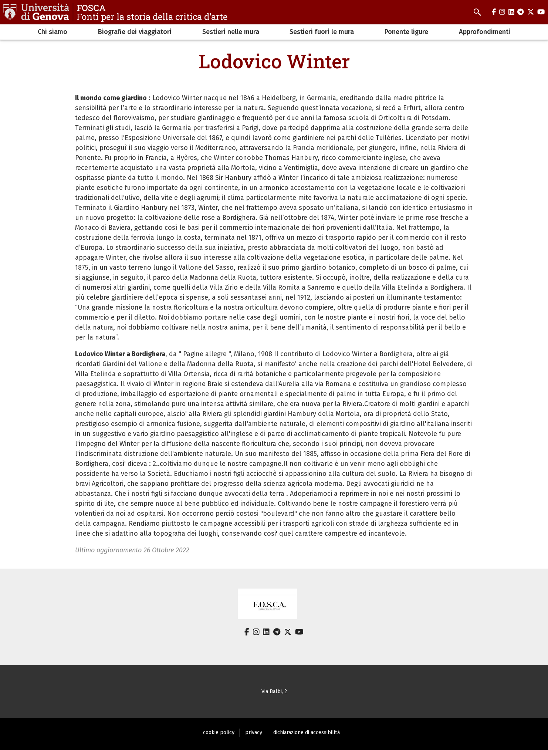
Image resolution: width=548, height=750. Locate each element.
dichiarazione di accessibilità (306, 732)
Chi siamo (52, 32)
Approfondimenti (484, 32)
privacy (253, 732)
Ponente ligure (406, 32)
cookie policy (218, 732)
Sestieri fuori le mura (322, 32)
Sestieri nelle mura (230, 32)
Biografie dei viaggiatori (135, 32)
